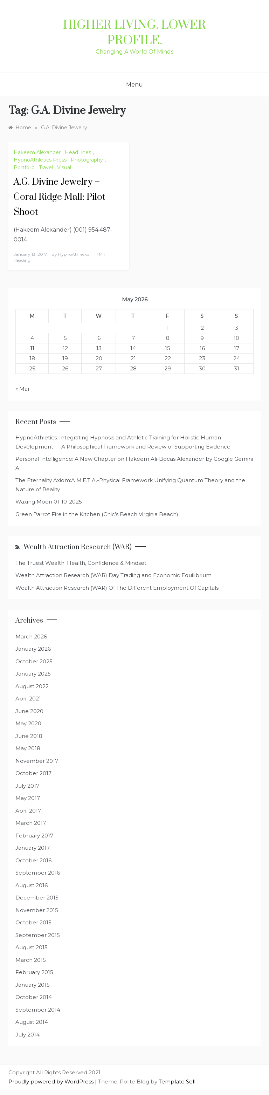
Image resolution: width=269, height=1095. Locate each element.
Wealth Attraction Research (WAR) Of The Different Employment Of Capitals (117, 587)
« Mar (22, 388)
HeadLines (78, 152)
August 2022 (32, 686)
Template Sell (177, 1081)
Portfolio (24, 167)
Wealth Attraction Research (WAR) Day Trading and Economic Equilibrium (113, 575)
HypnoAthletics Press (40, 160)
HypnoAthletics (73, 254)
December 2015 (36, 897)
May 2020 (28, 723)
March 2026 (31, 636)
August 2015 (31, 947)
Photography (87, 160)
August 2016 (31, 885)
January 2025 (33, 673)
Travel (46, 167)
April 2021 (28, 698)
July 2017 (27, 785)
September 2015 (37, 935)
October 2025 (34, 661)
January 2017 (32, 847)
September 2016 (37, 872)
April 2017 (28, 810)
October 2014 (33, 997)
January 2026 (33, 648)
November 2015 (36, 910)
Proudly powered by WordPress (51, 1081)
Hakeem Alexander (37, 152)
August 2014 (31, 1022)
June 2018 (28, 736)
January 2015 (32, 984)
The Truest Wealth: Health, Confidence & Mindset (80, 563)
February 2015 (34, 972)
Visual (64, 167)
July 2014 (27, 1034)
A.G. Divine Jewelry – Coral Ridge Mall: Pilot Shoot (59, 197)
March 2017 (30, 823)
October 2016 (33, 860)
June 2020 (29, 711)
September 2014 (37, 1009)
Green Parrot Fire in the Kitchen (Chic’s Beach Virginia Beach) (96, 514)
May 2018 (27, 748)
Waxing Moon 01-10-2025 (48, 501)
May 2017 (27, 798)
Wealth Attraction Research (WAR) (77, 547)
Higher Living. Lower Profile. (134, 33)
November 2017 (36, 761)
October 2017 (33, 773)
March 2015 (30, 960)
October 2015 (33, 922)
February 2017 (34, 835)
